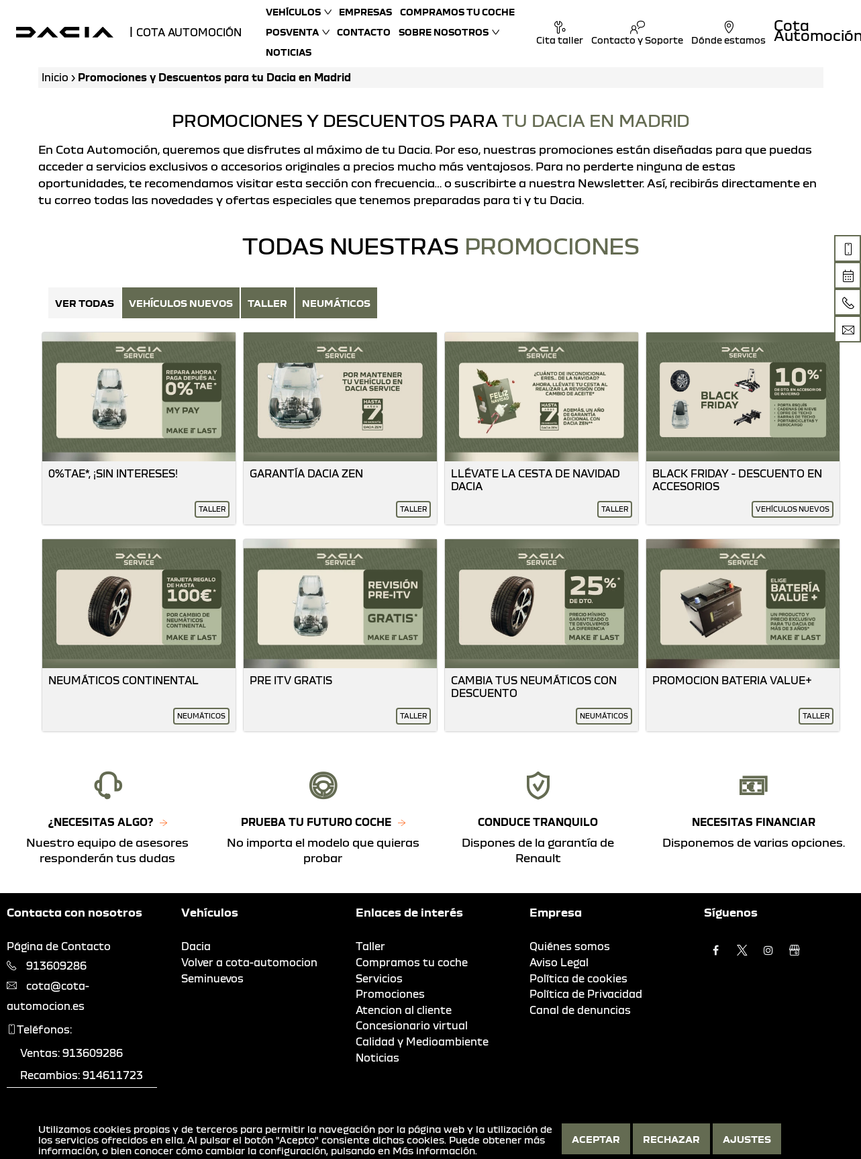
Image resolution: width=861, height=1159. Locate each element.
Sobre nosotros (444, 32)
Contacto (364, 32)
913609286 (56, 966)
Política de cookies (578, 978)
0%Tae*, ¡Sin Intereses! (113, 473)
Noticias (288, 52)
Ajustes (747, 1138)
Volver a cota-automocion (249, 962)
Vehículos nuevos (181, 302)
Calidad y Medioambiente (422, 1041)
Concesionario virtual (412, 1025)
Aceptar (596, 1138)
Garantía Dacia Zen (306, 473)
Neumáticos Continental (123, 680)
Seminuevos (212, 978)
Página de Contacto (59, 946)
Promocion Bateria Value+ (732, 680)
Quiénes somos (569, 946)
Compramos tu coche (457, 12)
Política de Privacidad (585, 994)
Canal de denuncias (580, 1010)
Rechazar (671, 1138)
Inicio (55, 77)
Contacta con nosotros (74, 912)
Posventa (292, 32)
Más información (434, 1150)
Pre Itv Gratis (291, 680)
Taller (267, 302)
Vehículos (293, 12)
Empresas (365, 12)
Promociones (390, 994)
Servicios (379, 978)
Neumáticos (336, 302)
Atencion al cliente (404, 1010)
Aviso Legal (559, 962)
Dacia (196, 946)
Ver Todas (84, 302)
